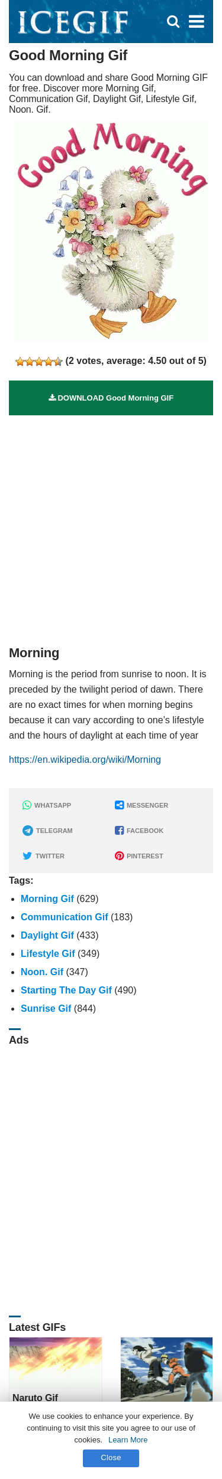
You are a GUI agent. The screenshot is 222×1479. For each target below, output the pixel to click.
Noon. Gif (42, 972)
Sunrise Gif (46, 1009)
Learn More (127, 1439)
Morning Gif (47, 899)
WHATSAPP (46, 805)
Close (111, 1457)
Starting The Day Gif (66, 990)
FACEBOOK (139, 830)
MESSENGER (141, 805)
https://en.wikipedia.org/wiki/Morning (85, 760)
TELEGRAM (47, 830)
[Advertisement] (111, 526)
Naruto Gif (35, 1398)
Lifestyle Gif (48, 954)
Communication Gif (64, 917)
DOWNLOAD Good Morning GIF (111, 397)
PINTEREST (139, 856)
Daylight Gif (47, 935)
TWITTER (43, 856)
